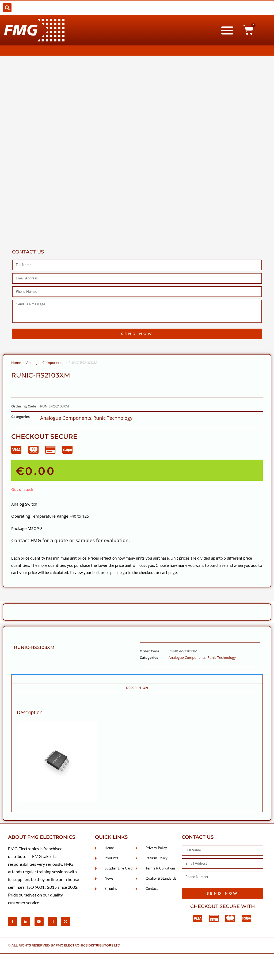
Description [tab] (137, 688)
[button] (7, 7)
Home (16, 362)
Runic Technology (112, 418)
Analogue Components (44, 362)
